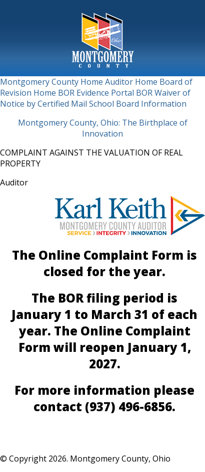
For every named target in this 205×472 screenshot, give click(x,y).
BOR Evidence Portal (96, 92)
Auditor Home (131, 81)
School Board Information (137, 103)
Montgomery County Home (51, 81)
